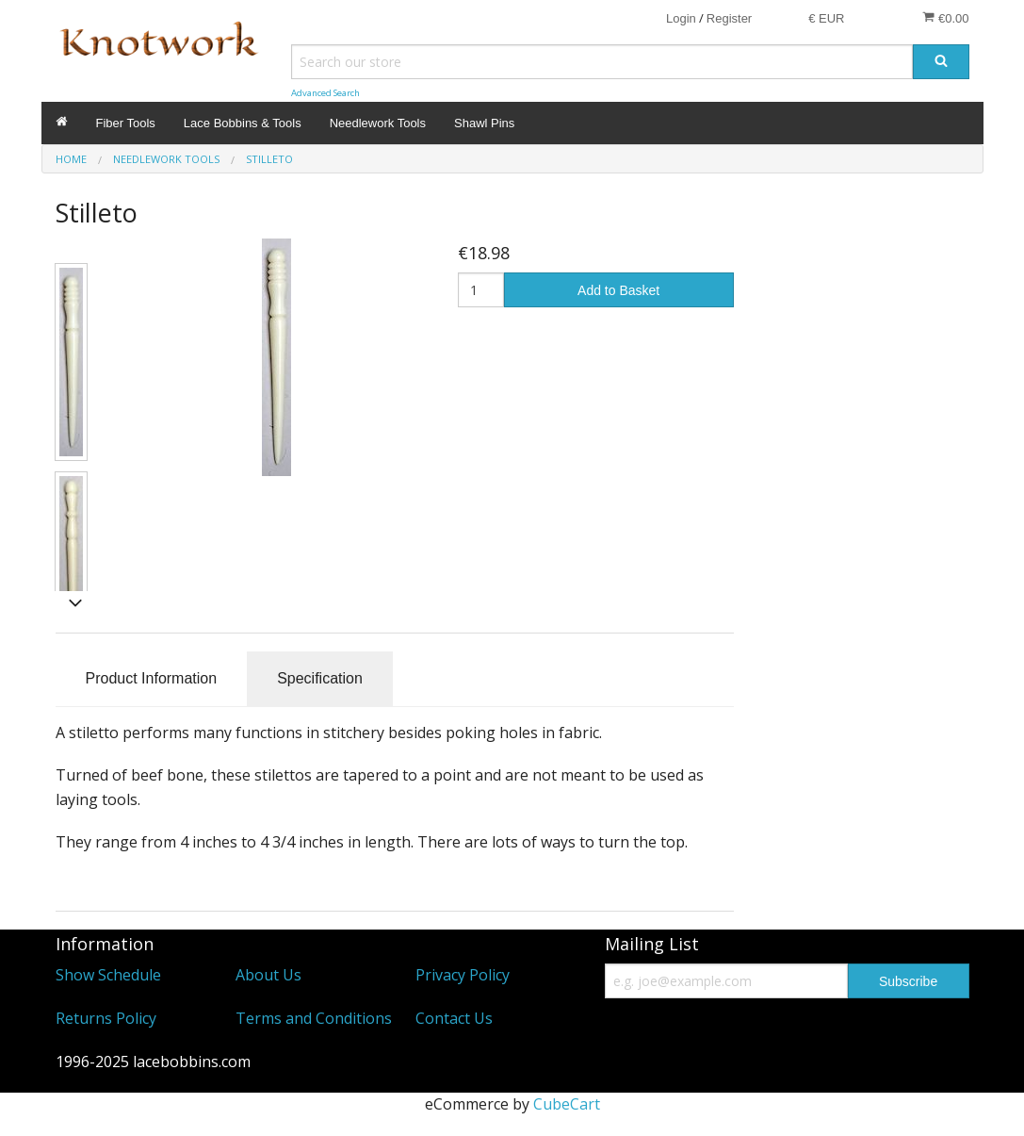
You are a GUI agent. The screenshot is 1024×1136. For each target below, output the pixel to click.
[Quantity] (481, 289)
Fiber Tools (125, 123)
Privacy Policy (462, 974)
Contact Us (454, 1018)
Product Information (152, 678)
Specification (320, 678)
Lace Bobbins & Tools (242, 123)
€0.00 (945, 17)
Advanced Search (325, 93)
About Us (268, 974)
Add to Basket (618, 290)
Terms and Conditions (314, 1018)
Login (681, 18)
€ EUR (826, 18)
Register (729, 18)
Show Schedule (108, 974)
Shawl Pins (484, 123)
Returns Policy (106, 1018)
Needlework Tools (378, 123)
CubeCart (566, 1104)
